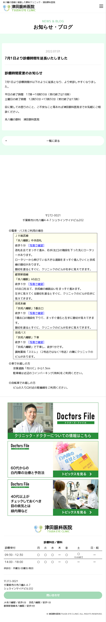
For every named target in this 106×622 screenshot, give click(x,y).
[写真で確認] (36, 245)
